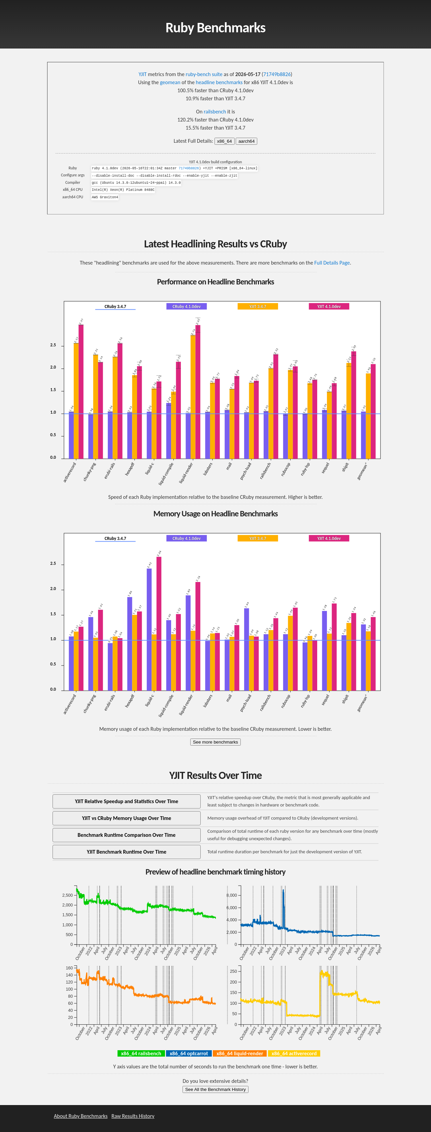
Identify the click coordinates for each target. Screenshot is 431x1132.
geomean (170, 82)
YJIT (143, 74)
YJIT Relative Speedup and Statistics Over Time (126, 801)
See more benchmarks (215, 742)
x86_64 (224, 141)
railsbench (215, 111)
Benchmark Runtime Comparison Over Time (127, 835)
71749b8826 (277, 74)
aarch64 (246, 141)
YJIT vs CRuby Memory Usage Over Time (126, 818)
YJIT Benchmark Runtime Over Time (126, 852)
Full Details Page (332, 263)
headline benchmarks (219, 82)
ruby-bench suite (204, 74)
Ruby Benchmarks (216, 27)
